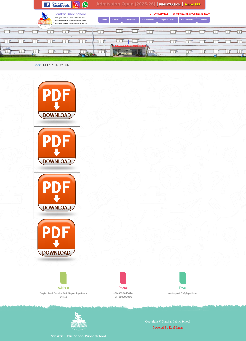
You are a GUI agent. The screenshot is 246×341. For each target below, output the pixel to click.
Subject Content (168, 19)
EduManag (176, 327)
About (115, 19)
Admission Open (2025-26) (125, 3)
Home (104, 19)
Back (37, 65)
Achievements (148, 19)
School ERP (192, 4)
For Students (187, 19)
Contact (203, 19)
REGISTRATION (169, 4)
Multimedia (131, 19)
